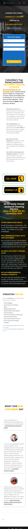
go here (5, 325)
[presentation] (14, 49)
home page (5, 321)
